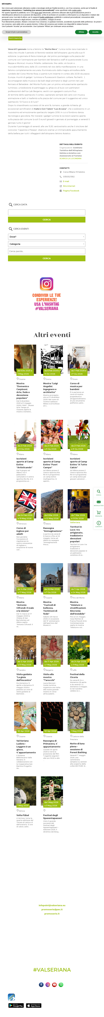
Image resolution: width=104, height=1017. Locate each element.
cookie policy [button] (76, 10)
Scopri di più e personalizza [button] (16, 32)
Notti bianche (15, 38)
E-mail (66, 181)
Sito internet (69, 186)
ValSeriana (78, 532)
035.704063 (54, 897)
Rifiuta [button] (81, 32)
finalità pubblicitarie (46, 17)
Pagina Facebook (71, 191)
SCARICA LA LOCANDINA (70, 158)
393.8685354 (54, 901)
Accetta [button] (95, 32)
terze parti (38, 13)
